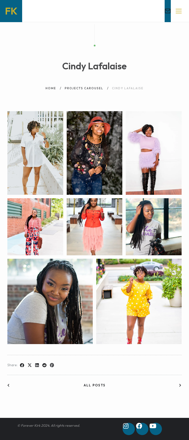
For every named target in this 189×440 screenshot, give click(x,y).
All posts (95, 385)
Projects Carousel (84, 86)
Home (51, 86)
